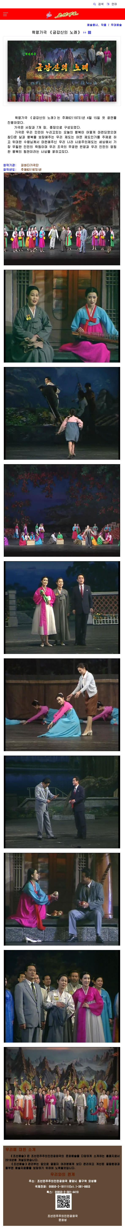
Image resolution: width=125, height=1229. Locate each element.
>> (87, 32)
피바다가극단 (28, 165)
